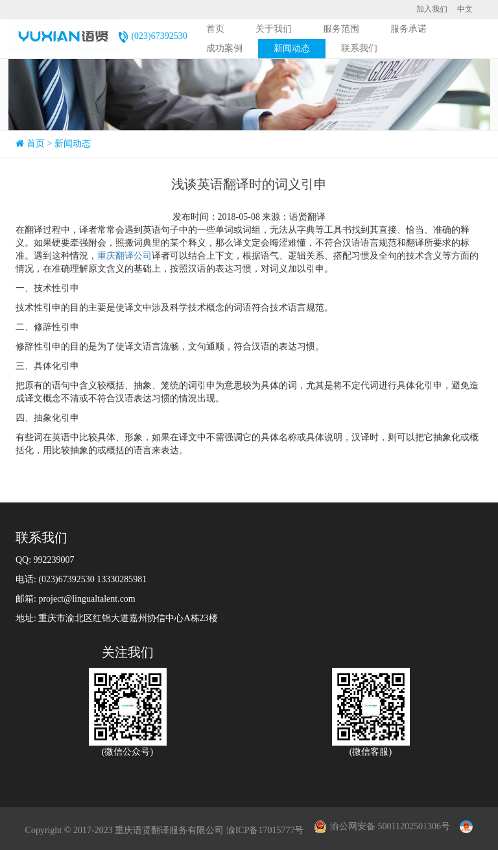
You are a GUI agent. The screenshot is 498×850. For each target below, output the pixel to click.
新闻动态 (292, 48)
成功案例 (224, 48)
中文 (465, 9)
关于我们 (273, 29)
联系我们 (359, 48)
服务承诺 (408, 29)
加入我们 (431, 9)
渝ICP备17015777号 (265, 830)
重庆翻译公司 (124, 256)
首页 (215, 29)
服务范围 (341, 29)
